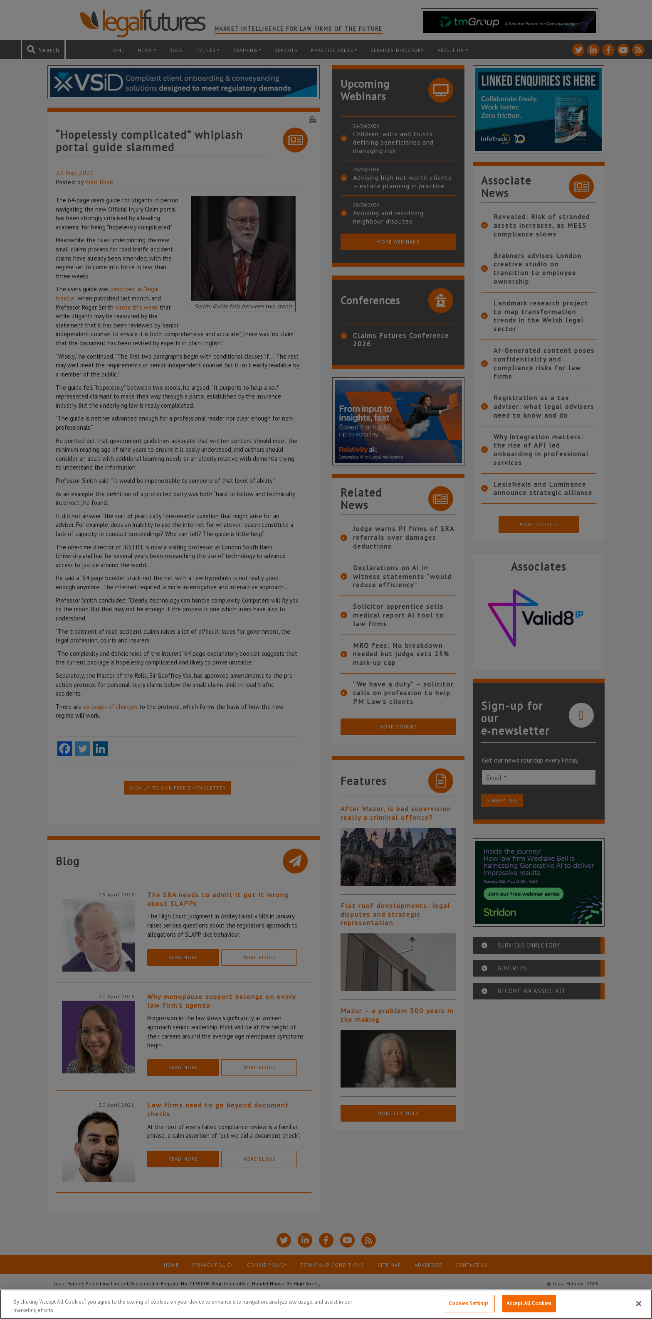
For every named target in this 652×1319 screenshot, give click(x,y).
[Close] (639, 1305)
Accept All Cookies (528, 1304)
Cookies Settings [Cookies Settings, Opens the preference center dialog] (469, 1304)
